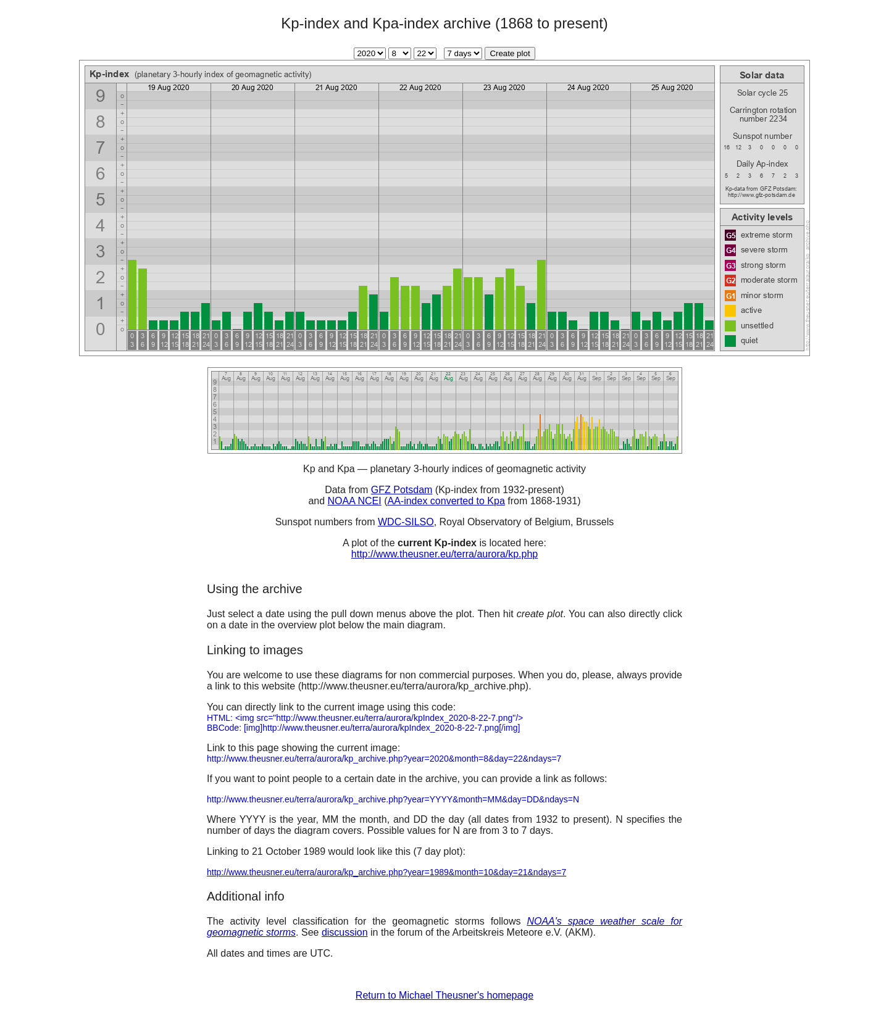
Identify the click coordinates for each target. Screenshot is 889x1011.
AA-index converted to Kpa (445, 501)
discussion (345, 932)
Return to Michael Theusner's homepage (444, 995)
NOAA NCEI (355, 501)
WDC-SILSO (406, 522)
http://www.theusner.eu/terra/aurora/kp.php (444, 554)
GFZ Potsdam (402, 490)
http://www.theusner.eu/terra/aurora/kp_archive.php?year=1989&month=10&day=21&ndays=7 (386, 872)
